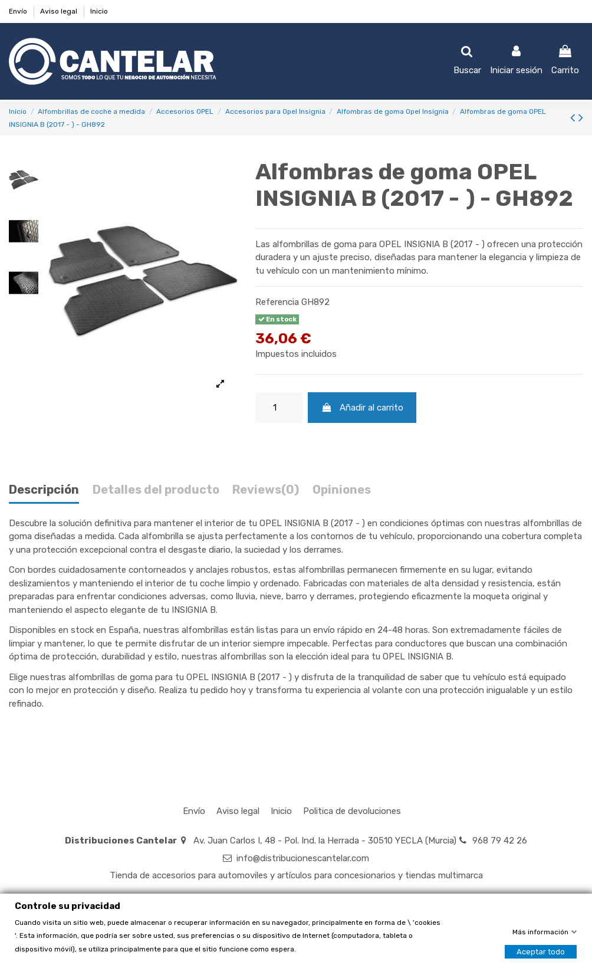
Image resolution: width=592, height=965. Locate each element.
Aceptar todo (541, 951)
